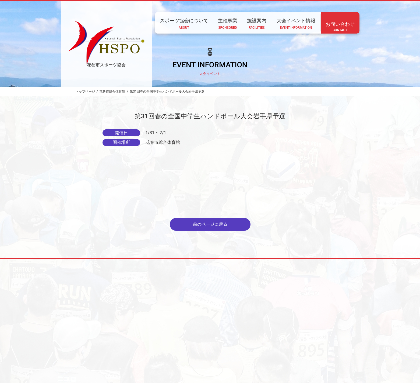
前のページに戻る (210, 224)
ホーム (146, 347)
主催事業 (211, 347)
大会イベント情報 (265, 347)
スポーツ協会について (178, 347)
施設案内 (235, 347)
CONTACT (137, 362)
